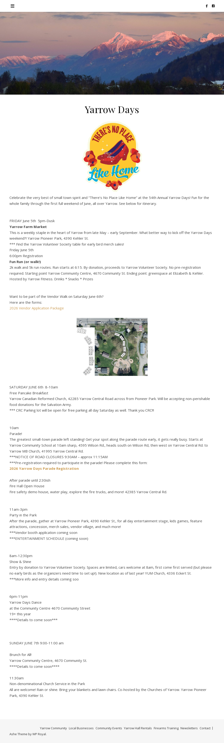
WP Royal (39, 734)
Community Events (109, 728)
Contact (205, 728)
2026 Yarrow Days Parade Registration (44, 468)
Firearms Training (166, 728)
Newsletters (189, 728)
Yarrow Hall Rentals (138, 728)
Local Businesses (81, 728)
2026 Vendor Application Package (36, 308)
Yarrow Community (53, 728)
